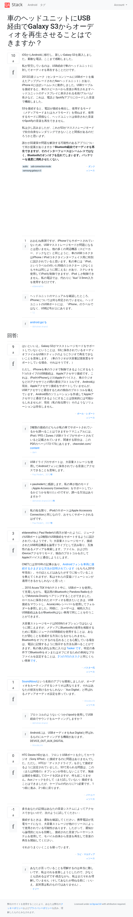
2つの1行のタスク (69, 656)
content (34, 448)
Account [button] (119, 5)
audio (25, 166)
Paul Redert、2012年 (42, 474)
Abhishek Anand (40, 326)
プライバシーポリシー (41, 908)
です (78, 648)
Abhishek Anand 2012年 (43, 501)
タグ (43, 5)
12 (33, 312)
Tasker (71, 648)
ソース (91, 170)
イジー (35, 889)
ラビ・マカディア (86, 854)
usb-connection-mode (41, 166)
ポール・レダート (86, 413)
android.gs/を (38, 322)
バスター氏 (89, 667)
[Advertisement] (58, 203)
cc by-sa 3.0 (96, 904)
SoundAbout (29, 681)
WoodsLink (89, 701)
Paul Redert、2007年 (42, 523)
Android (32, 5)
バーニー (90, 795)
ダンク (91, 166)
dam (34, 452)
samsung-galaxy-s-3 (32, 170)
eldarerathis (37, 286)
